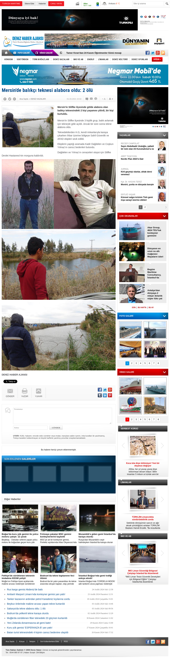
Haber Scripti (29, 652)
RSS (66, 641)
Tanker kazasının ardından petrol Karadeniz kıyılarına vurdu (38, 599)
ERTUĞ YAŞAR (139, 197)
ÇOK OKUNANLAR (128, 216)
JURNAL (139, 172)
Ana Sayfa (10, 641)
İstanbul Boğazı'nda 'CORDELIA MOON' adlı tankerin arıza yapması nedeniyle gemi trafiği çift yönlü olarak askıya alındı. (97, 579)
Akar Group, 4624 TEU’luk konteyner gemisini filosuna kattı (154, 231)
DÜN (134, 307)
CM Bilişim (40, 652)
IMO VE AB (126, 536)
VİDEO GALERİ (126, 372)
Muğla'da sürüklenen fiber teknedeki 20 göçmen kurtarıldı (37, 618)
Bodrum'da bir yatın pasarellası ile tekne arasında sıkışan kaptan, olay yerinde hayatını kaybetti (58, 579)
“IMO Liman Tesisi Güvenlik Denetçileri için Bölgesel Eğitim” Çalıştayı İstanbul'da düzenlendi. (143, 576)
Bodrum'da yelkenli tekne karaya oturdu (28, 613)
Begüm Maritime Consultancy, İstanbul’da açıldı (154, 273)
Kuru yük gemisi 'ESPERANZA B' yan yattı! (29, 627)
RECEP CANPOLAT (139, 146)
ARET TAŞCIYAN (139, 157)
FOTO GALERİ (126, 316)
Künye (21, 641)
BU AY (151, 307)
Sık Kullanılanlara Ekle (49, 641)
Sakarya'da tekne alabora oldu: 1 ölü (26, 608)
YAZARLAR (124, 135)
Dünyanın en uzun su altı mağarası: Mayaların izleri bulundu (155, 252)
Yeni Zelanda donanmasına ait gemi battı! (29, 623)
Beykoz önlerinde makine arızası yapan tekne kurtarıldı (36, 603)
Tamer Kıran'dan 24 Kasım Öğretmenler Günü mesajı (93, 53)
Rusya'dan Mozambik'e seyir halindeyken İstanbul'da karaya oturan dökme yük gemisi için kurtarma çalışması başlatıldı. (97, 538)
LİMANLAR (126, 482)
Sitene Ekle (29, 4)
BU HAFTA (142, 307)
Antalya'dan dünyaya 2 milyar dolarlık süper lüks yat (154, 294)
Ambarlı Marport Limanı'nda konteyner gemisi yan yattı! (36, 594)
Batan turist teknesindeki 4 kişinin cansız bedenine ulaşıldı (37, 632)
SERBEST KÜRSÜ (129, 428)
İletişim (32, 641)
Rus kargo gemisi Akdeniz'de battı (25, 589)
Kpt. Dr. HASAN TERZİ (139, 183)
